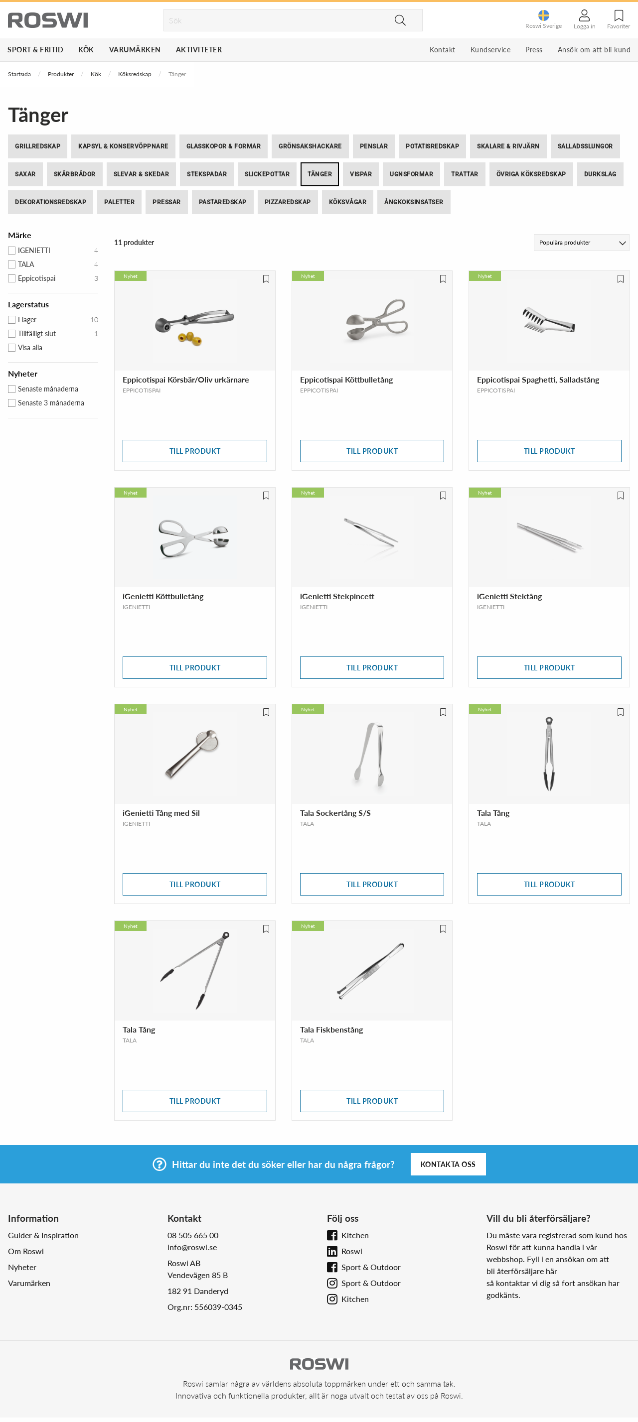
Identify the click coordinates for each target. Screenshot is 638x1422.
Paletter (119, 202)
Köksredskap (135, 74)
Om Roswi (26, 1251)
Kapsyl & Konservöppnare (123, 146)
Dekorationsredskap (50, 202)
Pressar (167, 202)
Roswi (351, 1251)
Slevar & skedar (141, 174)
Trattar (464, 174)
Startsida (19, 74)
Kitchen (355, 1235)
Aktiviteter (199, 49)
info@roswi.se (192, 1247)
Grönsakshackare (310, 146)
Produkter (61, 74)
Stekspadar (207, 174)
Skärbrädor (75, 174)
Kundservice (491, 49)
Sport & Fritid (35, 49)
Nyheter (22, 1267)
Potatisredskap (432, 146)
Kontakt (443, 49)
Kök (86, 49)
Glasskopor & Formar (223, 146)
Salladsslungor (585, 146)
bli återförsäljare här (521, 1271)
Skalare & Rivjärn (508, 146)
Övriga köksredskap (531, 174)
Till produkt (195, 451)
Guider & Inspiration (43, 1235)
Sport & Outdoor (371, 1267)
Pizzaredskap (288, 202)
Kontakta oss (448, 1164)
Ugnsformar (411, 174)
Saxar (25, 174)
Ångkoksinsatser (414, 202)
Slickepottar (267, 174)
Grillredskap (37, 146)
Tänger (320, 174)
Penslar (374, 146)
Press (534, 49)
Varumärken (135, 49)
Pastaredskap (223, 202)
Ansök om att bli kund (594, 49)
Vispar (361, 174)
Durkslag (600, 174)
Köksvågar (348, 202)
